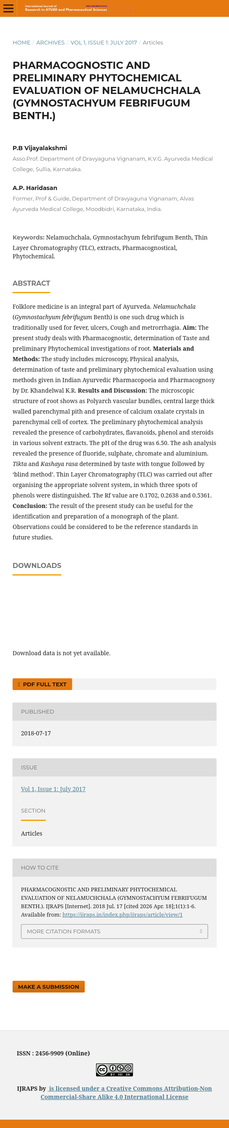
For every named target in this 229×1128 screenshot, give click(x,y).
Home (22, 42)
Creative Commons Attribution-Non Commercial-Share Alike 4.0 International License (126, 1092)
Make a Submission (48, 986)
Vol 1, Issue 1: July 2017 (103, 42)
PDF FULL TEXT (43, 684)
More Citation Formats (63, 931)
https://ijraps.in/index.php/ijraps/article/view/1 (122, 914)
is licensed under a (77, 1088)
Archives (50, 42)
